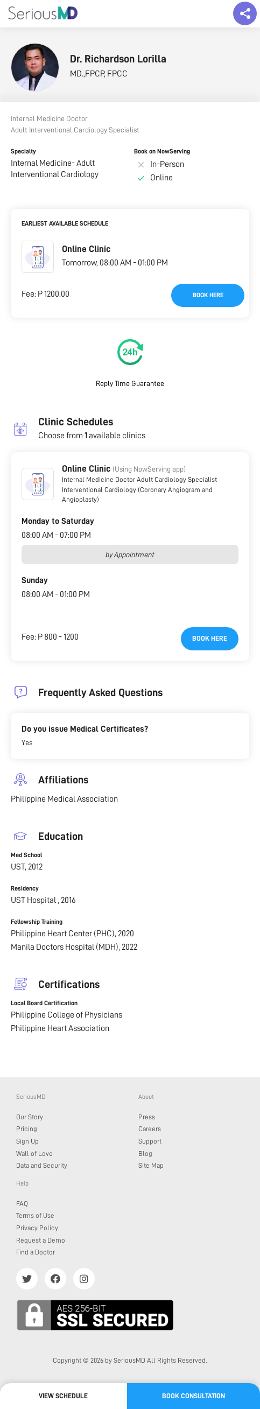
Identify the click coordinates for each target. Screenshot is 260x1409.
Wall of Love (34, 1153)
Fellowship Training (36, 922)
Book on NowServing (162, 151)
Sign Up (27, 1141)
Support (149, 1141)
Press (146, 1116)
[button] (38, 257)
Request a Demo (40, 1240)
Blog (145, 1153)
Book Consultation (193, 1395)
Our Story (29, 1116)
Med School (26, 855)
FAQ (22, 1203)
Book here (208, 295)
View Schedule (63, 1395)
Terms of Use (35, 1215)
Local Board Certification (44, 1003)
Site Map (151, 1165)
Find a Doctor (35, 1252)
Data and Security (41, 1165)
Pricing (26, 1128)
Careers (149, 1128)
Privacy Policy (37, 1227)
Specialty (23, 151)
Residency (25, 888)
